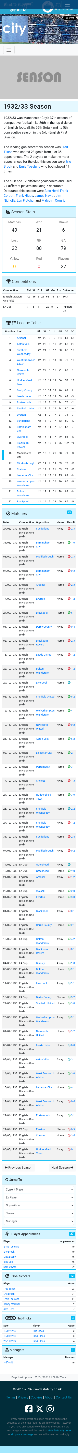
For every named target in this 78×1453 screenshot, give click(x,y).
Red (39, 259)
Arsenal (21, 337)
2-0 (71, 890)
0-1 (71, 911)
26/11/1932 (9, 1341)
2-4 (71, 836)
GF (39, 240)
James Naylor (44, 196)
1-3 (71, 780)
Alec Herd (51, 191)
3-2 (71, 997)
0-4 (71, 626)
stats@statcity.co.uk (59, 1430)
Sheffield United (26, 408)
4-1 (71, 710)
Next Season (62, 1167)
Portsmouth (24, 402)
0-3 (71, 570)
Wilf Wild (8, 1362)
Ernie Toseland (29, 166)
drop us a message (22, 1434)
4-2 (71, 938)
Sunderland (23, 420)
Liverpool (22, 436)
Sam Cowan (9, 1267)
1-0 (71, 542)
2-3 (71, 528)
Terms (10, 1397)
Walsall (40, 890)
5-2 (71, 696)
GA (63, 240)
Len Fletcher (26, 200)
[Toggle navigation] (9, 50)
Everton (21, 414)
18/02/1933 (9, 1331)
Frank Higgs (24, 196)
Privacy (23, 1397)
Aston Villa (23, 344)
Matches (14, 222)
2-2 (71, 808)
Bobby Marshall (11, 1304)
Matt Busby (9, 1256)
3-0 (71, 794)
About (49, 1397)
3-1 (71, 766)
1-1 (71, 682)
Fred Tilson (9, 1288)
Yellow (14, 259)
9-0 (71, 870)
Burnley (40, 963)
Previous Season (18, 1167)
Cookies (36, 1397)
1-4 (71, 1135)
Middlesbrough (26, 463)
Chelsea (21, 469)
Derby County (24, 390)
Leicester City (25, 475)
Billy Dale (8, 1261)
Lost (14, 240)
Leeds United (24, 396)
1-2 (71, 598)
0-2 (71, 724)
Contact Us (64, 1397)
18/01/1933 (9, 1336)
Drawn (63, 222)
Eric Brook (8, 1251)
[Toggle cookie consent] (67, 5)
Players (63, 259)
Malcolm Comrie (53, 200)
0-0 (71, 1045)
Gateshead (42, 864)
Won (39, 222)
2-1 (71, 752)
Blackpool (22, 501)
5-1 (71, 612)
